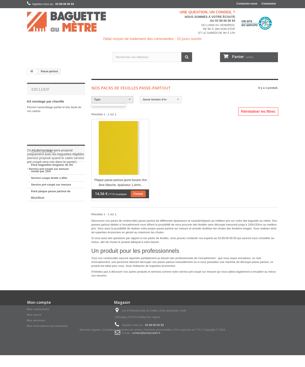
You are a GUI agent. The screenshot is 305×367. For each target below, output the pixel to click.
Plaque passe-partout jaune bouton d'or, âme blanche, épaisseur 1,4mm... (121, 182)
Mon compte (39, 302)
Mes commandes (38, 309)
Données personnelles (158, 341)
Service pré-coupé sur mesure (49, 168)
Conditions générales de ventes (122, 341)
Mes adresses (36, 320)
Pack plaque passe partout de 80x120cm (51, 228)
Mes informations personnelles (47, 326)
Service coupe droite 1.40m (49, 211)
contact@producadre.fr (146, 333)
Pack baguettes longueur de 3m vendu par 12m (52, 202)
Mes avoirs (34, 314)
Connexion (268, 3)
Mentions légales (90, 341)
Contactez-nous (247, 3)
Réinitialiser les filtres (258, 111)
